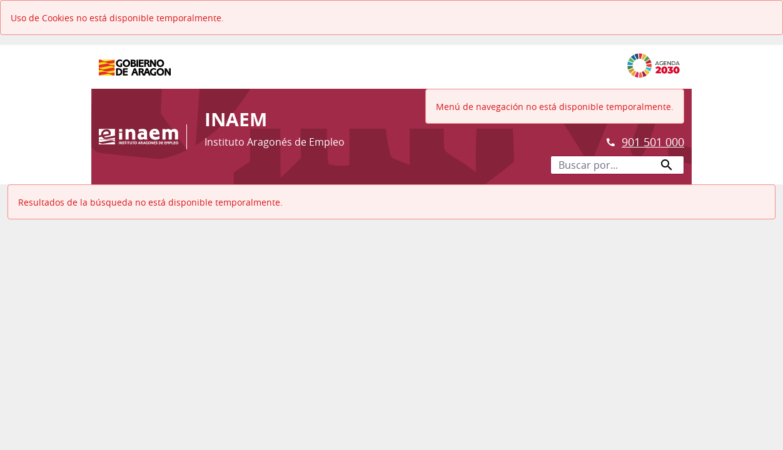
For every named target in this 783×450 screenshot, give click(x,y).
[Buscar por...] (617, 165)
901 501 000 (653, 141)
